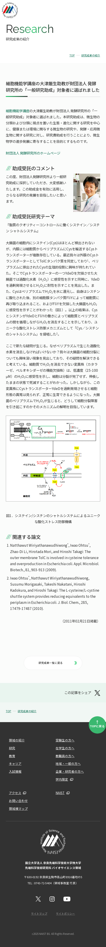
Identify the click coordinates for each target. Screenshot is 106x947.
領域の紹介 (17, 740)
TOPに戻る (97, 723)
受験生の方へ (65, 740)
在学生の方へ (65, 748)
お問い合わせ (18, 800)
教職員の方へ (65, 756)
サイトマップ (39, 913)
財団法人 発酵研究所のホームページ (33, 152)
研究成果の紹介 (90, 55)
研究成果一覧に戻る (58, 663)
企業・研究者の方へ (70, 771)
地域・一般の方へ (68, 763)
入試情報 (15, 771)
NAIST (60, 792)
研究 (12, 748)
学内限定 (62, 779)
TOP (72, 55)
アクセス (15, 792)
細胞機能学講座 (17, 110)
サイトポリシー (65, 913)
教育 (12, 756)
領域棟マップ (18, 808)
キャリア (15, 763)
